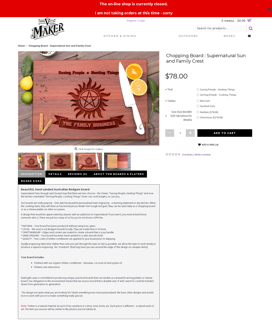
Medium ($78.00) (207, 112)
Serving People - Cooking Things (216, 94)
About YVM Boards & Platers (117, 174)
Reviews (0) (76, 174)
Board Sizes (31, 181)
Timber (171, 100)
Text (170, 89)
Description (31, 174)
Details (54, 174)
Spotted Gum (206, 106)
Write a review (203, 154)
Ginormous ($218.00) (210, 117)
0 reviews (187, 154)
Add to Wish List (210, 144)
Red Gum (203, 100)
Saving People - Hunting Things (216, 89)
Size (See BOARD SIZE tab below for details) (181, 115)
